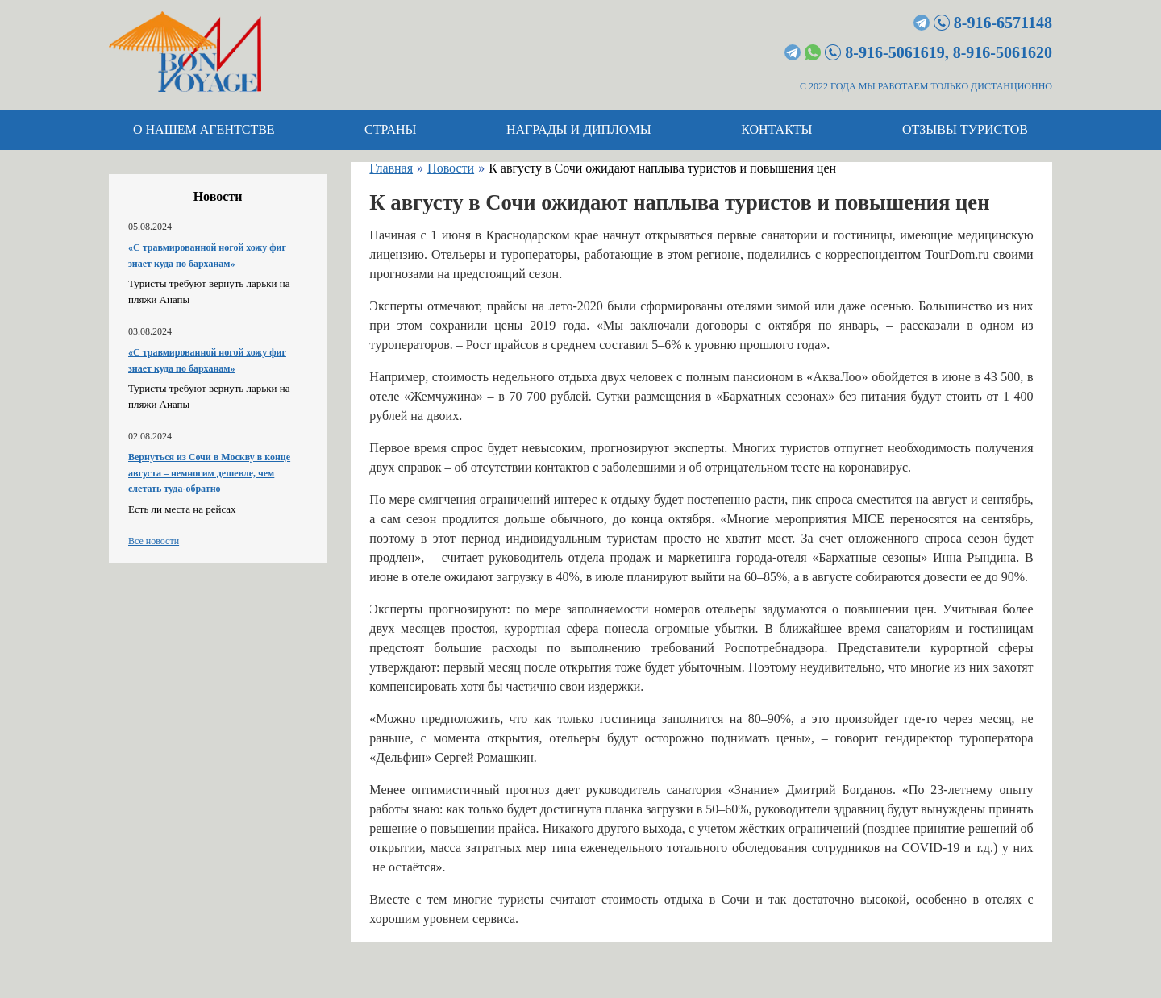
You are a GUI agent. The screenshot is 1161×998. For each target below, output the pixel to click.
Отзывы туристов (965, 129)
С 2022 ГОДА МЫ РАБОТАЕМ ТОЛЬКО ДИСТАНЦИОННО (926, 86)
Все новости (153, 541)
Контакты (776, 129)
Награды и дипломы (578, 129)
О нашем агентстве (204, 129)
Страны (390, 129)
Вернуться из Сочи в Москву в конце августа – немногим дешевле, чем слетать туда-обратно (209, 472)
